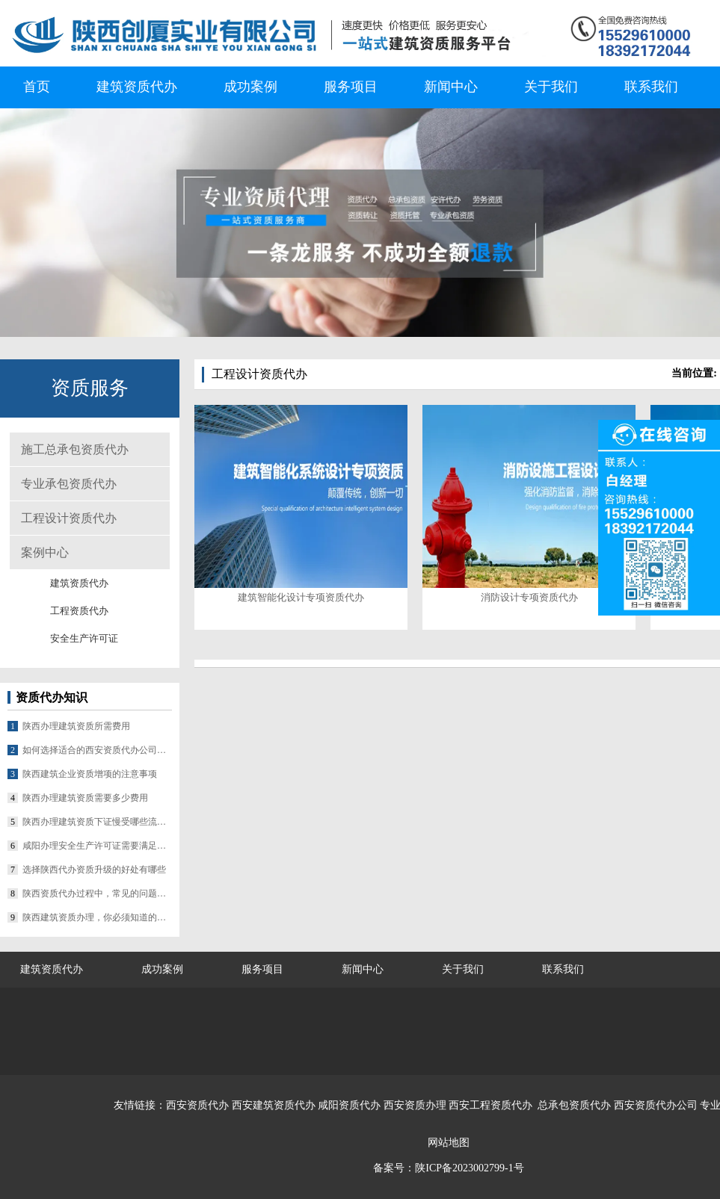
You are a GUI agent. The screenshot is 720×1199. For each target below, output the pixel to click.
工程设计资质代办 (69, 518)
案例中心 (45, 552)
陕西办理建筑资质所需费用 (76, 726)
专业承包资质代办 (69, 483)
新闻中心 (451, 86)
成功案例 (250, 86)
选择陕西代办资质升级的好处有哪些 (94, 869)
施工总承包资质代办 (75, 449)
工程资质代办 (79, 610)
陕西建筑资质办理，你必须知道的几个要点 (97, 917)
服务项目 (351, 86)
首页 (36, 86)
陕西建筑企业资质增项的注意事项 (89, 774)
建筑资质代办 (136, 86)
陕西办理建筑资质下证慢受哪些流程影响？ (97, 822)
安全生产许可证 (84, 638)
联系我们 (651, 86)
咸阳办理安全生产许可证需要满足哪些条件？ (97, 845)
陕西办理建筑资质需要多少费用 (85, 798)
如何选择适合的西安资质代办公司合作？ (97, 750)
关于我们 (551, 86)
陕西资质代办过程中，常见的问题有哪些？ (97, 893)
